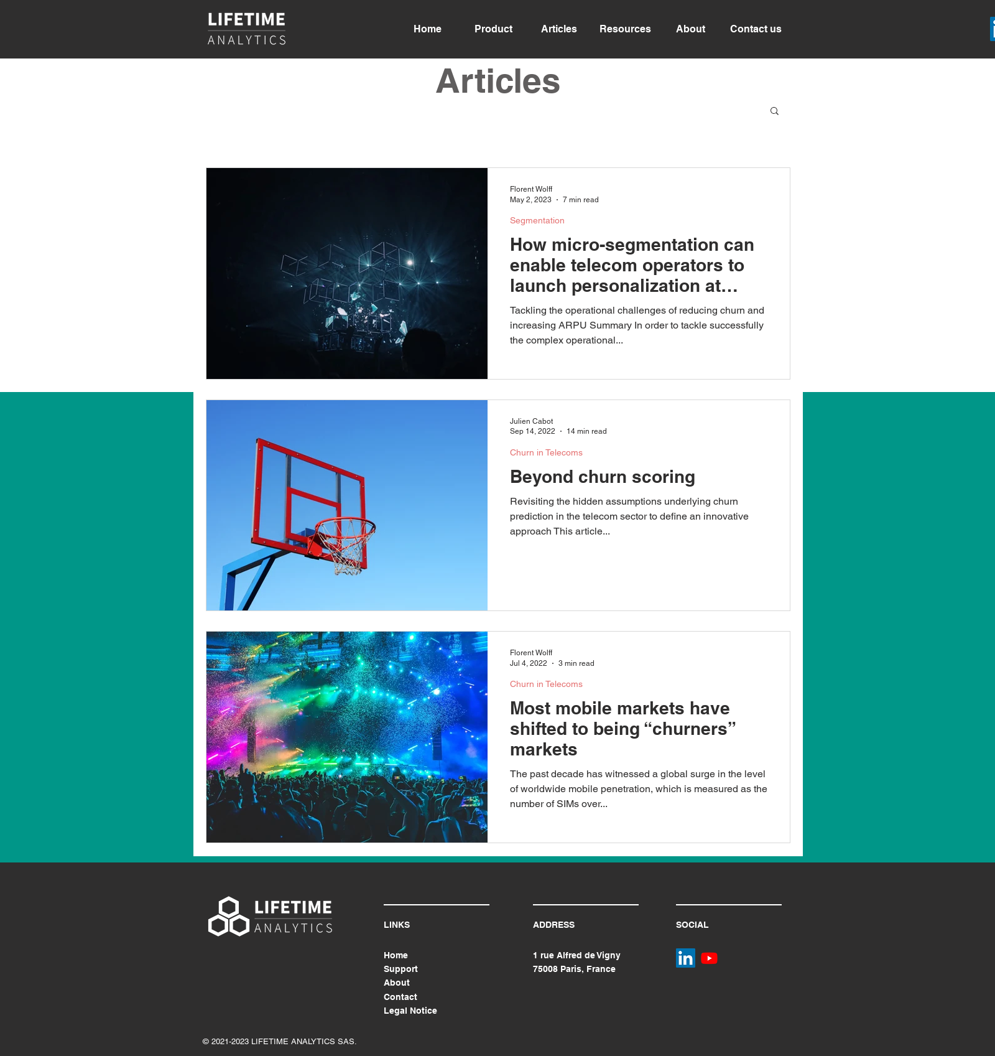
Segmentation (537, 220)
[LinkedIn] (685, 958)
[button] (774, 111)
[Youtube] (709, 958)
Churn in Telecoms (546, 452)
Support (401, 969)
